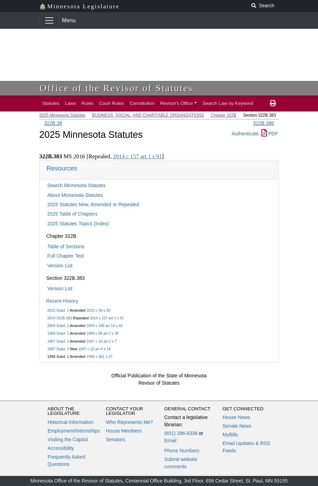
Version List (59, 265)
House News (236, 417)
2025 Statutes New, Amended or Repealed (93, 204)
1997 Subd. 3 (58, 349)
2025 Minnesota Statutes (62, 115)
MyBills (230, 434)
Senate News (237, 426)
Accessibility (61, 448)
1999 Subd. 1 (58, 333)
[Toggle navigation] (49, 20)
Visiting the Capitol (68, 439)
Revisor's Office (176, 103)
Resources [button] (62, 168)
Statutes (50, 103)
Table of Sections (65, 246)
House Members (124, 431)
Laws (70, 103)
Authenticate (245, 133)
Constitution (141, 103)
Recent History (62, 301)
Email (170, 440)
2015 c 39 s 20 (98, 310)
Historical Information (70, 422)
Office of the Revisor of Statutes (116, 88)
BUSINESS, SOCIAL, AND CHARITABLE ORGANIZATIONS (148, 115)
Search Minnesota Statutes (76, 185)
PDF (269, 133)
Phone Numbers (181, 450)
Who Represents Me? (129, 422)
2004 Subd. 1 (58, 326)
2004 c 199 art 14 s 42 (104, 326)
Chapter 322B (223, 115)
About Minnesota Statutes (75, 195)
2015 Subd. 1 (58, 310)
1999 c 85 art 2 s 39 (102, 333)
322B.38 (53, 123)
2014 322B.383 (59, 318)
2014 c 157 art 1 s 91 (107, 318)
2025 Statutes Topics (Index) (78, 223)
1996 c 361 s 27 (99, 356)
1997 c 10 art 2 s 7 (101, 341)
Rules (88, 103)
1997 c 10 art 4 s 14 (94, 349)
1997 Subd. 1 (58, 341)
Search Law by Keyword (227, 103)
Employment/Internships (74, 431)
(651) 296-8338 (181, 433)
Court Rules (111, 103)
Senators (115, 439)
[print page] (273, 103)
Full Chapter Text (65, 256)
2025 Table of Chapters (72, 214)
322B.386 (263, 123)
